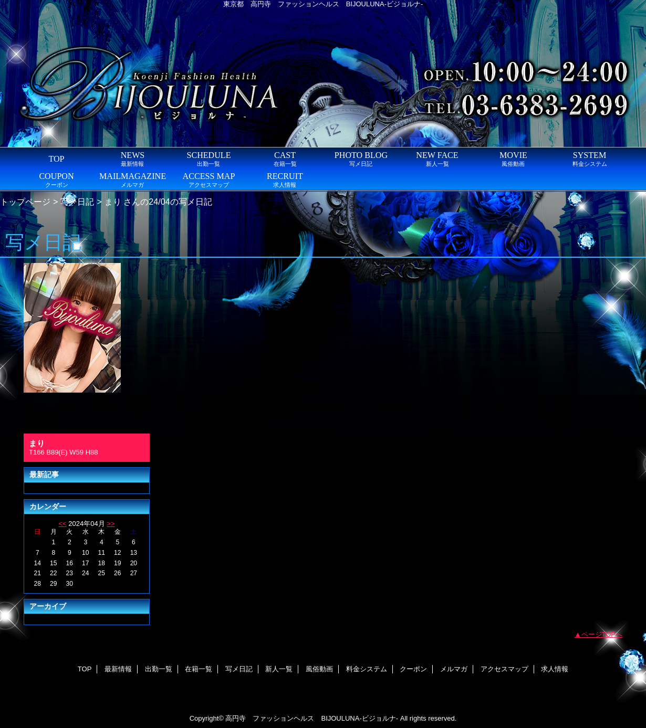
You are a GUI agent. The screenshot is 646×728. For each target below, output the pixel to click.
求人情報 (554, 669)
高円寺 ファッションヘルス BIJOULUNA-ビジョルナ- (311, 718)
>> (110, 523)
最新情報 (118, 669)
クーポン (413, 669)
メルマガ (453, 669)
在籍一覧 (198, 669)
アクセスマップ (504, 669)
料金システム (366, 669)
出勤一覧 (158, 669)
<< (62, 523)
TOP (56, 158)
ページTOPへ (602, 634)
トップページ (25, 201)
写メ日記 (77, 201)
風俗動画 (319, 669)
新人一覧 (279, 669)
